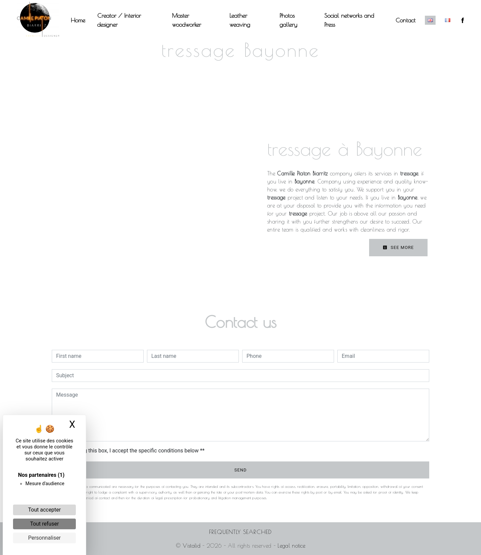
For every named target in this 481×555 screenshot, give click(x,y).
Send (240, 469)
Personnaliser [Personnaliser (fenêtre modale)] (44, 538)
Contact (401, 20)
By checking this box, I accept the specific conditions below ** (131, 450)
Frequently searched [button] (240, 531)
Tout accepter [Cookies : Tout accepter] (44, 510)
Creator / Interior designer (124, 20)
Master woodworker (188, 20)
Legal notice (290, 546)
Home (82, 20)
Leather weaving (240, 20)
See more (398, 247)
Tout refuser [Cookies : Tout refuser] (44, 524)
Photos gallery (287, 20)
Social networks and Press (347, 20)
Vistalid (191, 546)
